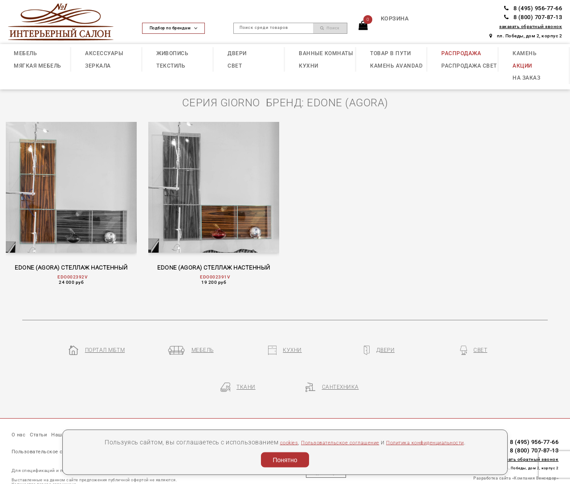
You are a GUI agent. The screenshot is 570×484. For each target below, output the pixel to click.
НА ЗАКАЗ (526, 78)
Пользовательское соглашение (331, 441)
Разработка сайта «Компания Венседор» (515, 451)
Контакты (208, 408)
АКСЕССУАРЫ (104, 53)
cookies (269, 441)
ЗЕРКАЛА (98, 66)
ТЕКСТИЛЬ (170, 66)
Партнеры (171, 408)
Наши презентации (91, 408)
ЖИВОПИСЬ (172, 53)
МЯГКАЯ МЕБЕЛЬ (37, 66)
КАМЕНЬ (525, 53)
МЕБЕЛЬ (25, 53)
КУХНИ (308, 66)
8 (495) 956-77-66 (533, 8)
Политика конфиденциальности (436, 441)
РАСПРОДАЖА (461, 53)
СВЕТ (235, 66)
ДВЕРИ (237, 53)
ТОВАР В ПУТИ (390, 53)
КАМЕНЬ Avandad (396, 66)
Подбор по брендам (174, 28)
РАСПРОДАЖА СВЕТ (469, 66)
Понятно (285, 460)
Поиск (330, 28)
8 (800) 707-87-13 (533, 17)
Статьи (45, 408)
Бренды (138, 408)
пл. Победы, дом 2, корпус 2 (525, 36)
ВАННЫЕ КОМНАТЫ (326, 53)
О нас (20, 408)
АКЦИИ (522, 66)
